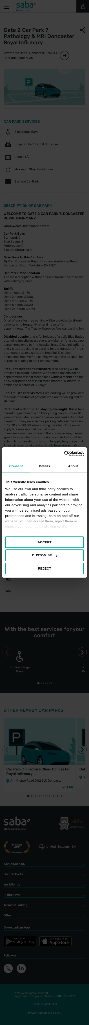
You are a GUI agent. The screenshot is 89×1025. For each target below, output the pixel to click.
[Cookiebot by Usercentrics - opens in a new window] (64, 454)
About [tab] (73, 466)
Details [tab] (44, 466)
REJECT (44, 568)
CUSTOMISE (44, 555)
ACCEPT (44, 542)
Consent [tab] (16, 466)
